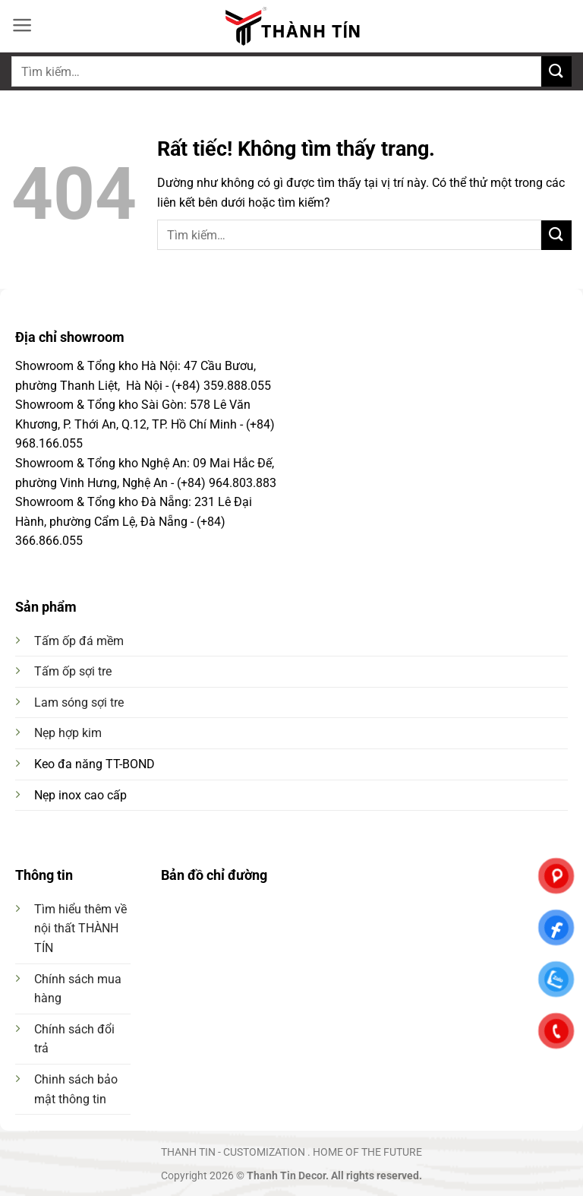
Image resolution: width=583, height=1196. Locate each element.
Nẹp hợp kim (68, 733)
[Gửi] (556, 71)
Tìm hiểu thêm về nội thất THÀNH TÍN (80, 928)
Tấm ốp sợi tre (73, 671)
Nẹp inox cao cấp (80, 795)
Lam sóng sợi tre (79, 702)
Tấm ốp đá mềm (79, 641)
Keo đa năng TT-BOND (94, 764)
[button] (22, 25)
